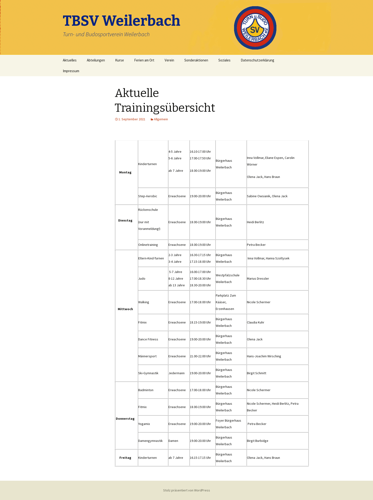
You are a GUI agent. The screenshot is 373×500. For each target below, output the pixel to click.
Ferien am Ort (144, 60)
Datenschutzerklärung (257, 60)
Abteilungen (96, 60)
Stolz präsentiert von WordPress (186, 490)
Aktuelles (70, 60)
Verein (169, 60)
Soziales (224, 60)
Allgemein (161, 119)
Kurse (119, 60)
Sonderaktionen (196, 60)
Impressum (71, 71)
